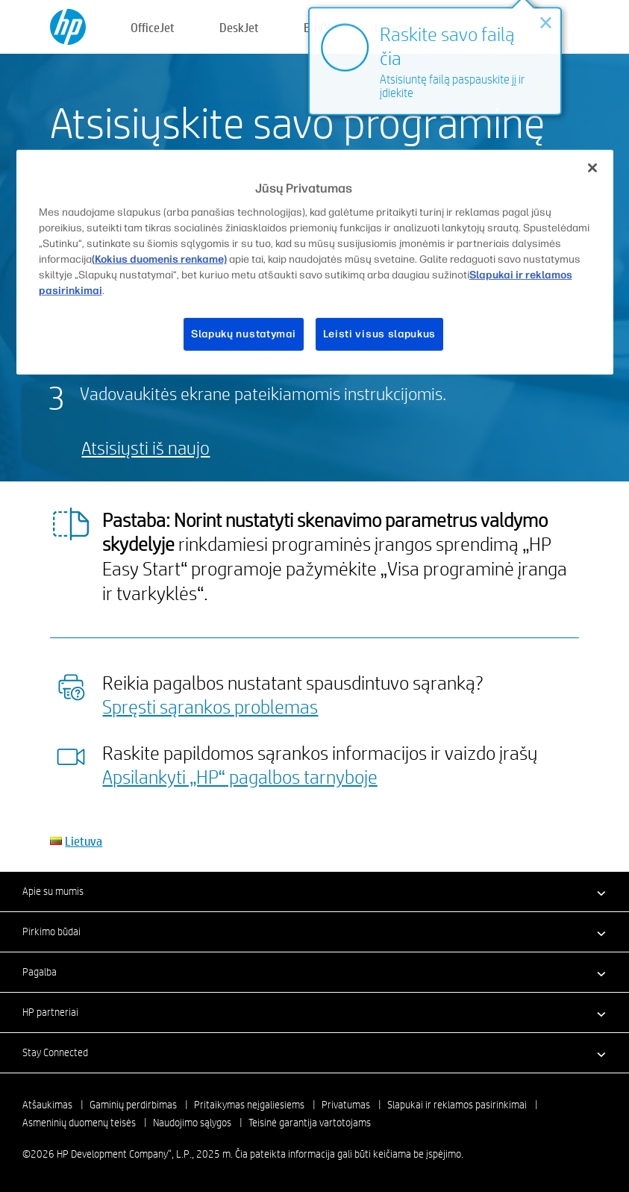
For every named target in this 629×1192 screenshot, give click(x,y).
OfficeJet (153, 27)
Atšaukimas (47, 1104)
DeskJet (239, 27)
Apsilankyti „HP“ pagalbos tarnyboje (239, 776)
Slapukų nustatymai (243, 334)
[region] (314, 261)
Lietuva (83, 840)
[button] (314, 891)
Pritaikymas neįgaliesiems (249, 1104)
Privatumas (346, 1104)
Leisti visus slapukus (379, 334)
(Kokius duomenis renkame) (159, 259)
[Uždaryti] (592, 167)
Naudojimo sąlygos (192, 1122)
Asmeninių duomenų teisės (79, 1122)
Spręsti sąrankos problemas (210, 706)
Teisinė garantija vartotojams (309, 1122)
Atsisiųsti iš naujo (145, 447)
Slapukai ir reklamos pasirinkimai (457, 1104)
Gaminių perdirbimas (133, 1104)
